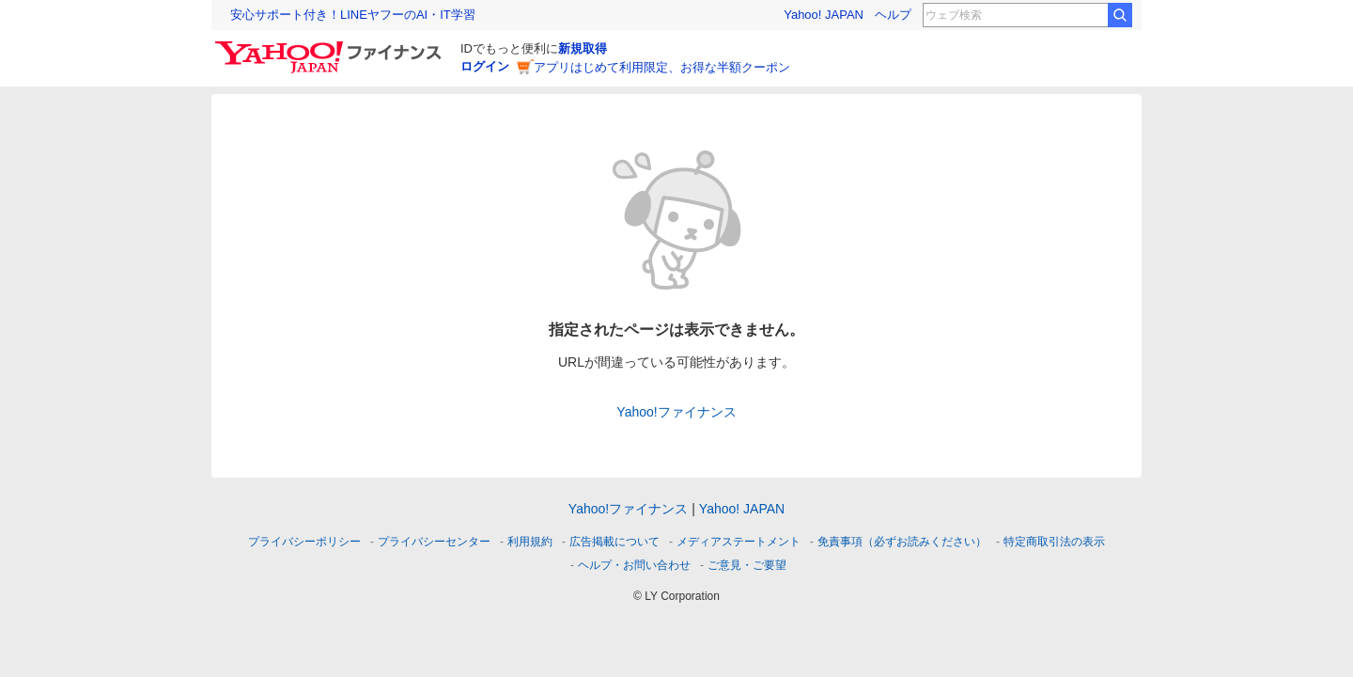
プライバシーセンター (434, 541)
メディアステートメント (738, 541)
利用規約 (529, 541)
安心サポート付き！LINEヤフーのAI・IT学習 (352, 15)
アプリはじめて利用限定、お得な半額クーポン (662, 67)
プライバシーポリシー (304, 541)
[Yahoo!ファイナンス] (331, 46)
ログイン (484, 66)
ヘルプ (893, 15)
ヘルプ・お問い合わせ (634, 565)
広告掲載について (614, 541)
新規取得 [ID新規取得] (582, 48)
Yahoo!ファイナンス (676, 411)
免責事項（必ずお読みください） (902, 541)
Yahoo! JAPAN (823, 15)
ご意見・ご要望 (747, 565)
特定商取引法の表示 (1054, 541)
